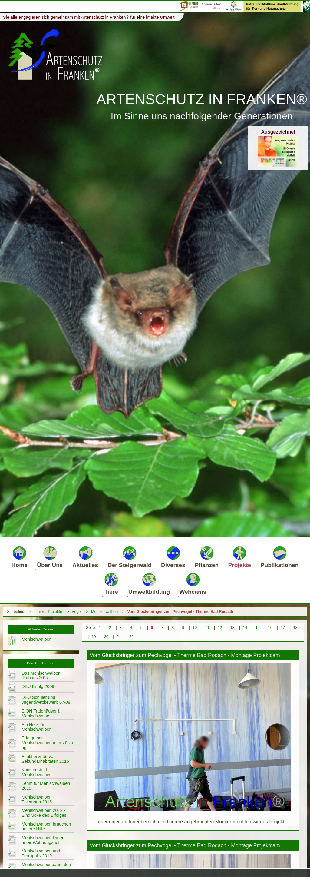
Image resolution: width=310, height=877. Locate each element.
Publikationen (280, 556)
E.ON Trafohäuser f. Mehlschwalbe (40, 713)
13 (232, 627)
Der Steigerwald (130, 556)
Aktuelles (85, 556)
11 (207, 627)
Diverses (173, 556)
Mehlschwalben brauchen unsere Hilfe (46, 826)
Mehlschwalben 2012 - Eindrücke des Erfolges (43, 813)
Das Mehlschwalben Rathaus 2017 (41, 675)
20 (106, 636)
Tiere (111, 583)
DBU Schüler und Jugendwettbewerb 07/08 (45, 700)
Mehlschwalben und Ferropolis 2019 (40, 853)
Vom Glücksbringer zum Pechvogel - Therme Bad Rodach (180, 611)
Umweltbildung (149, 583)
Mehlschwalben (104, 611)
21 (119, 636)
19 (93, 636)
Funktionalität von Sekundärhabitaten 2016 (45, 759)
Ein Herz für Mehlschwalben (36, 727)
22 (131, 636)
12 (220, 627)
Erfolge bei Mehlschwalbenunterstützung (47, 743)
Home (20, 556)
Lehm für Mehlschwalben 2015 (45, 786)
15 (258, 627)
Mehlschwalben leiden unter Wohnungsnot (42, 840)
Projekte (239, 556)
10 (195, 627)
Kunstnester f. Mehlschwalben (36, 772)
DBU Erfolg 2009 (37, 686)
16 (270, 627)
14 (245, 627)
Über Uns (50, 556)
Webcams (192, 583)
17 (283, 627)
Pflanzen (207, 556)
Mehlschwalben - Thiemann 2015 (37, 799)
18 (295, 627)
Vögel (77, 611)
